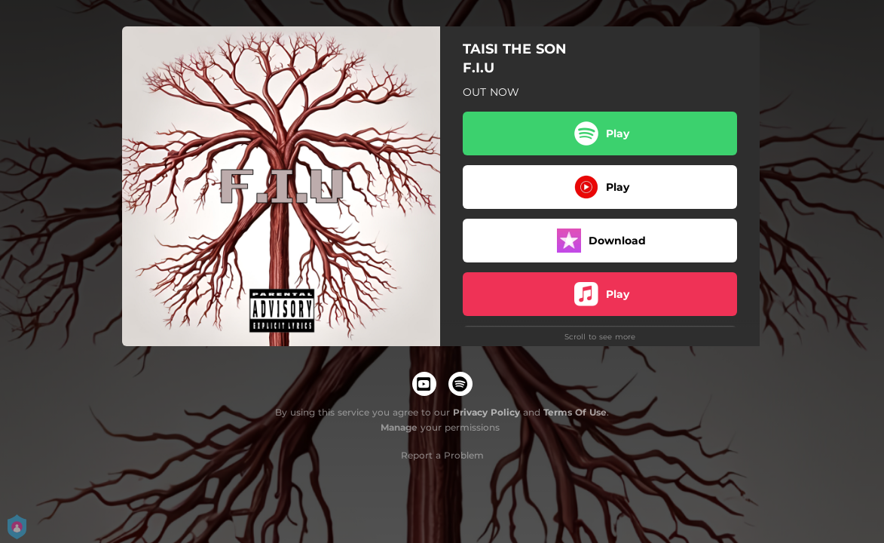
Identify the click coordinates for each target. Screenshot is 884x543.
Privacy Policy (486, 412)
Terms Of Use (575, 412)
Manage (399, 427)
